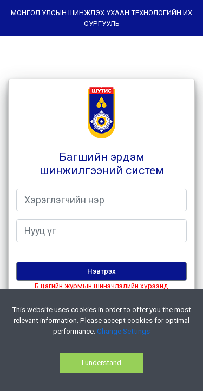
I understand (101, 363)
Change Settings (123, 331)
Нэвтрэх (101, 271)
